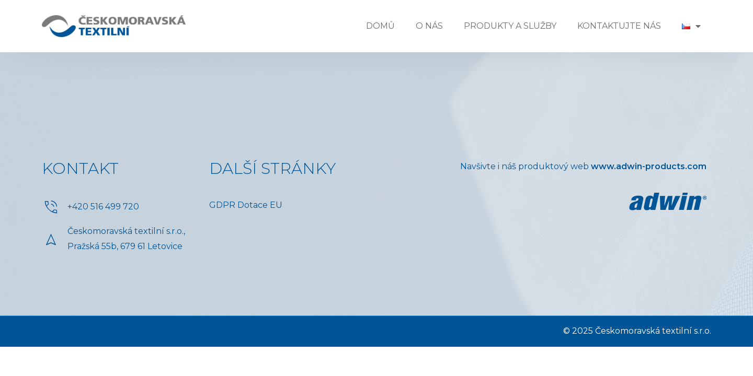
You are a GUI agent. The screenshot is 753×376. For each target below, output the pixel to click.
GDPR (222, 205)
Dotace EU (259, 205)
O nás (429, 26)
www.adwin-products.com (648, 166)
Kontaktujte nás (619, 26)
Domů (380, 26)
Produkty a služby (510, 26)
